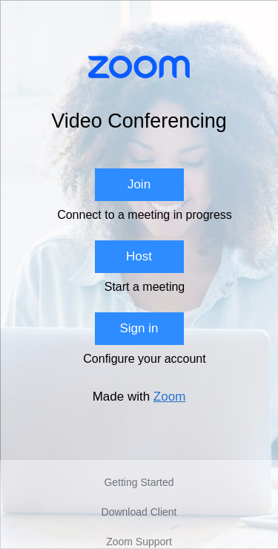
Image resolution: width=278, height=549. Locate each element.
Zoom (169, 396)
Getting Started (138, 482)
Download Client (139, 512)
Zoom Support (139, 542)
